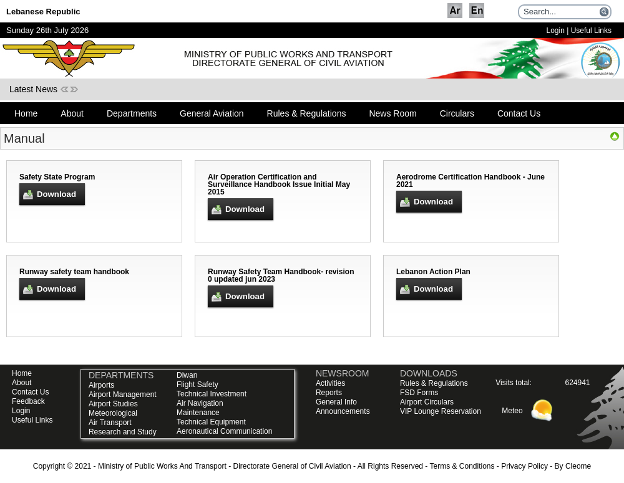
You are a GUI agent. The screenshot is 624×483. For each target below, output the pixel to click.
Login (555, 30)
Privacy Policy (524, 466)
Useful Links (591, 30)
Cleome (578, 466)
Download (56, 194)
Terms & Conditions (461, 466)
